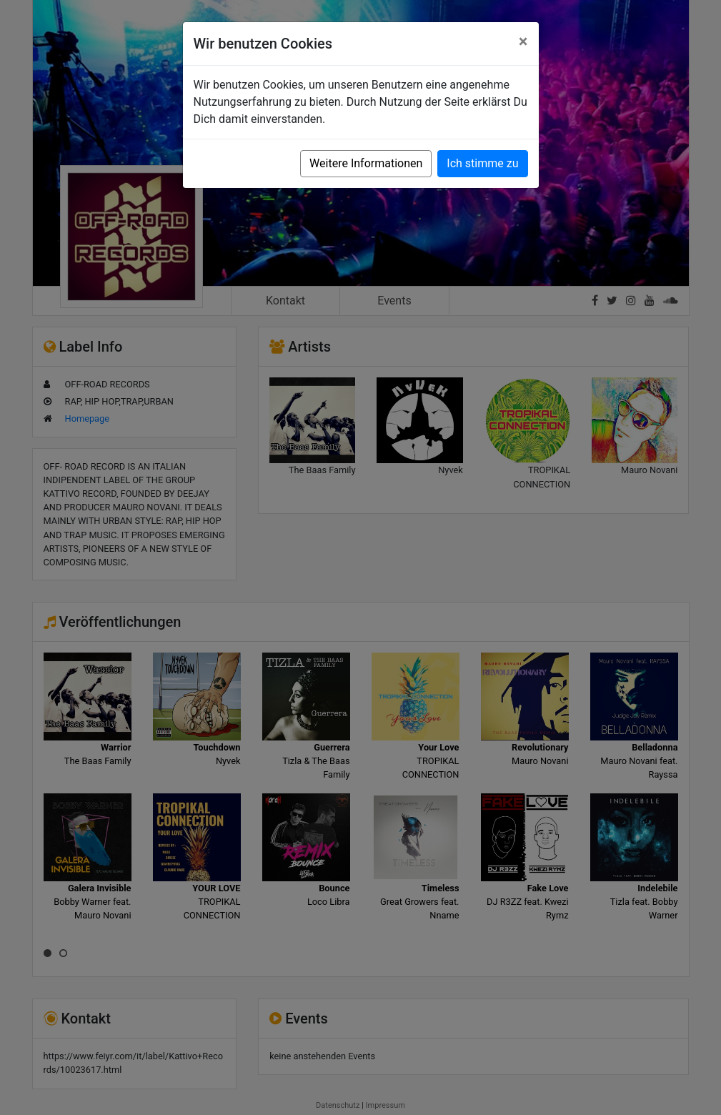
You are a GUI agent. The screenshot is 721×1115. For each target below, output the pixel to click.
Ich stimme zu (482, 163)
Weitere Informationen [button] (365, 163)
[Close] (523, 41)
